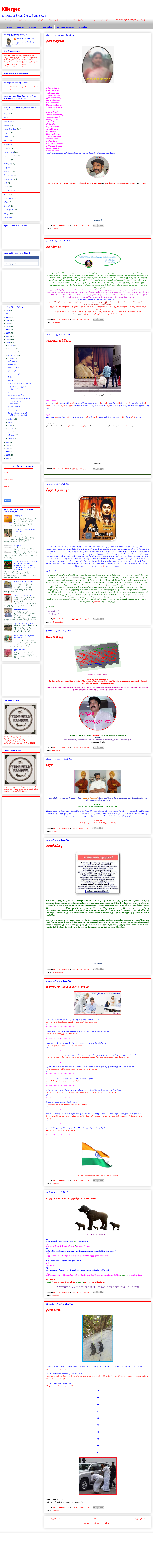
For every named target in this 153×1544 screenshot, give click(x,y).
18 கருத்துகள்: (85, 469)
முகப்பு (9, 27)
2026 (8, 311)
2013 (8, 449)
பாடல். (6, 187)
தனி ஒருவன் (55, 41)
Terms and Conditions (65, 27)
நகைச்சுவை (55, 472)
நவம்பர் (11, 349)
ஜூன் (10, 422)
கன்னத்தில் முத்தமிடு (16, 395)
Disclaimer (83, 27)
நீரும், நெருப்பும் (57, 490)
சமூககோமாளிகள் (10, 156)
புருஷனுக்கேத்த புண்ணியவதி (19, 398)
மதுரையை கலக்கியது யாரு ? (24, 623)
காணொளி (8, 140)
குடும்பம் (7, 148)
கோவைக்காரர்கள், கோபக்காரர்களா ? (15, 402)
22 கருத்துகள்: (84, 828)
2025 (8, 314)
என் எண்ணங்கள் (58, 322)
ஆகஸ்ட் (11, 358)
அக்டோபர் (12, 352)
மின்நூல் (7, 206)
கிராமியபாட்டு (9, 144)
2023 (8, 320)
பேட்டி (6, 194)
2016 (8, 343)
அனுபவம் (8, 121)
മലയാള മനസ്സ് (54, 636)
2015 (8, 442)
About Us (20, 27)
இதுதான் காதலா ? (15, 407)
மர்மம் (6, 202)
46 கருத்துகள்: (85, 1180)
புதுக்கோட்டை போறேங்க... (24, 581)
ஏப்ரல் (10, 429)
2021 (8, 327)
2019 (8, 333)
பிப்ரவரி (11, 435)
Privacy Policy (46, 27)
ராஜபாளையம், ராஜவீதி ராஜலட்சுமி (71, 1198)
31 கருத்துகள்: (85, 1292)
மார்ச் (10, 432)
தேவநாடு (17, 545)
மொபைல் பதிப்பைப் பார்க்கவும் (97, 1523)
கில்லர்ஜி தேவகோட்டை (13, 264)
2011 (8, 455)
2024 (8, 317)
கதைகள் (7, 133)
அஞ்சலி (7, 114)
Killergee (11, 9)
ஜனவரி (11, 438)
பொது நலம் (8, 198)
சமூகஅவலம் (56, 750)
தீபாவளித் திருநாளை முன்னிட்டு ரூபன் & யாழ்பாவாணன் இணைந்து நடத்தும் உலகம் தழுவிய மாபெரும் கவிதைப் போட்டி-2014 (26, 565)
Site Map (32, 27)
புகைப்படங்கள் (9, 190)
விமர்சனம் (8, 217)
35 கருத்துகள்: (85, 969)
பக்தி (5, 183)
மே (9, 425)
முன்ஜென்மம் (9, 210)
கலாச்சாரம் (53, 247)
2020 (8, 330)
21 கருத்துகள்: (85, 225)
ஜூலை (11, 419)
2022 (8, 323)
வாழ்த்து (7, 214)
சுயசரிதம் (55, 229)
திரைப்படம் (8, 171)
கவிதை (6, 137)
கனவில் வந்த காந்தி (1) (22, 595)
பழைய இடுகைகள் (141, 1519)
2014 (8, 445)
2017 (8, 339)
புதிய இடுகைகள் (53, 1519)
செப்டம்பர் (12, 355)
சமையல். (7, 160)
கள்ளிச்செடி (54, 846)
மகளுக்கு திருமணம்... (22, 515)
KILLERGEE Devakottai (26, 39)
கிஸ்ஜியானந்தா (13, 410)
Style (49, 765)
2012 (8, 452)
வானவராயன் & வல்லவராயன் (67, 987)
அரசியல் (7, 117)
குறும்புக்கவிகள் (19, 649)
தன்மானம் (53, 1310)
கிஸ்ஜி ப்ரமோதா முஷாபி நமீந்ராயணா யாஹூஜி (17, 414)
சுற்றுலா (7, 167)
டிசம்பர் (11, 345)
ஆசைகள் (7, 125)
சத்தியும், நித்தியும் (58, 340)
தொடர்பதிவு (8, 175)
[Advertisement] (21, 286)
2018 (8, 336)
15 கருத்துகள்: (85, 619)
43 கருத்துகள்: (85, 1507)
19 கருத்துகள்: (85, 319)
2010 (8, 458)
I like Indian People (20, 609)
